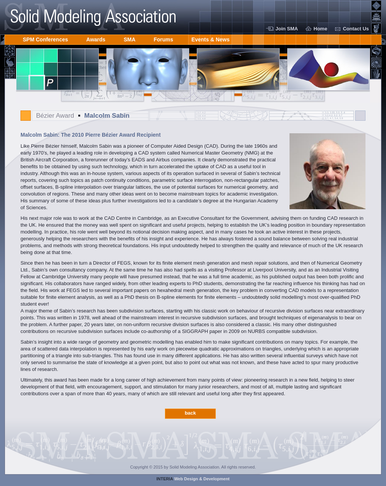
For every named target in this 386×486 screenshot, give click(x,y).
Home (320, 29)
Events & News (210, 38)
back (190, 413)
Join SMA (286, 29)
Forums (163, 38)
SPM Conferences (45, 38)
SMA (129, 38)
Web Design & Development (193, 479)
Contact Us (356, 29)
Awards (95, 38)
